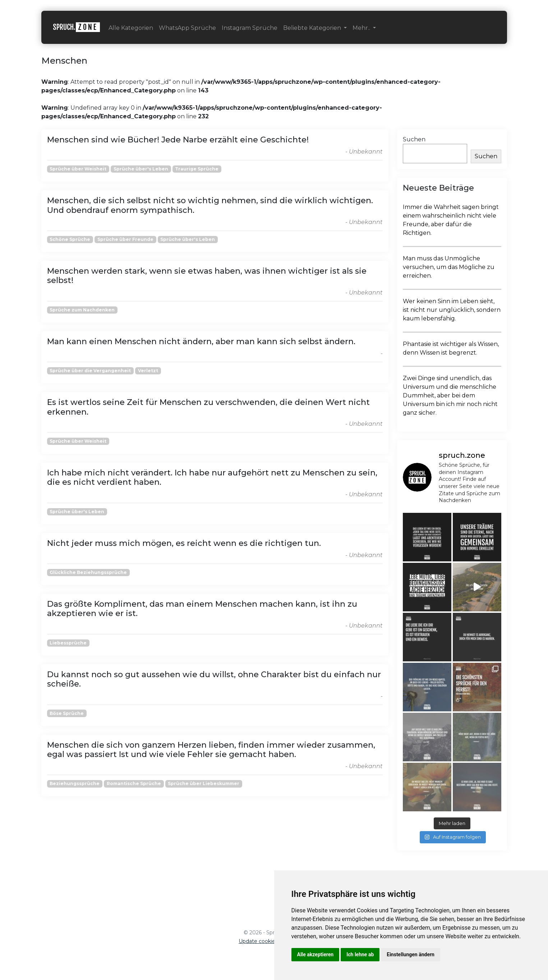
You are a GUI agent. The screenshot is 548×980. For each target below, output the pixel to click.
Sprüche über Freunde (125, 239)
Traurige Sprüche (196, 169)
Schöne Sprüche (70, 239)
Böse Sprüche (67, 713)
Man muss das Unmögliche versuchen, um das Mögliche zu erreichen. (448, 267)
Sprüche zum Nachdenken (82, 310)
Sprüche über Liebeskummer (203, 783)
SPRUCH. (76, 27)
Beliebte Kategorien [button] (312, 27)
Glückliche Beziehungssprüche (88, 572)
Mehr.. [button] (362, 27)
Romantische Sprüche (134, 783)
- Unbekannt (364, 151)
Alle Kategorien (131, 27)
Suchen (414, 139)
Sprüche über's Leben (141, 169)
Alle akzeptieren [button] (315, 954)
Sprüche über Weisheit (78, 169)
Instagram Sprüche (249, 27)
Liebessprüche (68, 643)
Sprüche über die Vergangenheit (90, 370)
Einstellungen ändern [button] (410, 954)
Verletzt (148, 370)
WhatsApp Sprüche (187, 27)
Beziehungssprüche (75, 783)
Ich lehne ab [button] (360, 954)
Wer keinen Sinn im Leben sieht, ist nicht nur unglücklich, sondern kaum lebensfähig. (452, 310)
